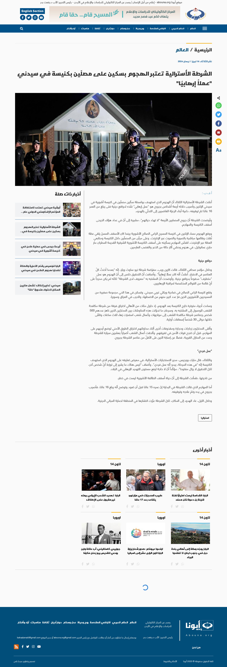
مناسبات (85, 28)
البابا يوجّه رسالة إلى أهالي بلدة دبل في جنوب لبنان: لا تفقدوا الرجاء (190, 553)
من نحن (196, 647)
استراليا (205, 418)
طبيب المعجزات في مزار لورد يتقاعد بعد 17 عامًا (145, 497)
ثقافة (97, 28)
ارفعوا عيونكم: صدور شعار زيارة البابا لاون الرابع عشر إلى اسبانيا (145, 551)
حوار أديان (110, 28)
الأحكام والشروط (170, 661)
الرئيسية (203, 49)
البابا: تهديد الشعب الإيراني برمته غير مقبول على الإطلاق (100, 497)
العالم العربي (177, 28)
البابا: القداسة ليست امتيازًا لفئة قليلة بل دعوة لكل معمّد (190, 497)
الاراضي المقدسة (158, 28)
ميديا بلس (18, 661)
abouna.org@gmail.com (65, 637)
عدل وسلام (125, 28)
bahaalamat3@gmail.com (29, 637)
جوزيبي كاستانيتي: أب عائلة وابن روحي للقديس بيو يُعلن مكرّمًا (100, 551)
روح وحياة (140, 28)
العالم (193, 28)
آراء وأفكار (71, 28)
